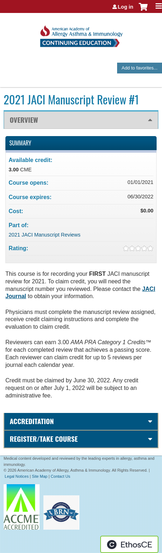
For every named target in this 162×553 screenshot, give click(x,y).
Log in (125, 6)
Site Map (39, 476)
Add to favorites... (140, 68)
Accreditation (32, 421)
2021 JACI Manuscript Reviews (44, 235)
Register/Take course (44, 438)
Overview (24, 119)
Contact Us (60, 476)
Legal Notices (17, 476)
